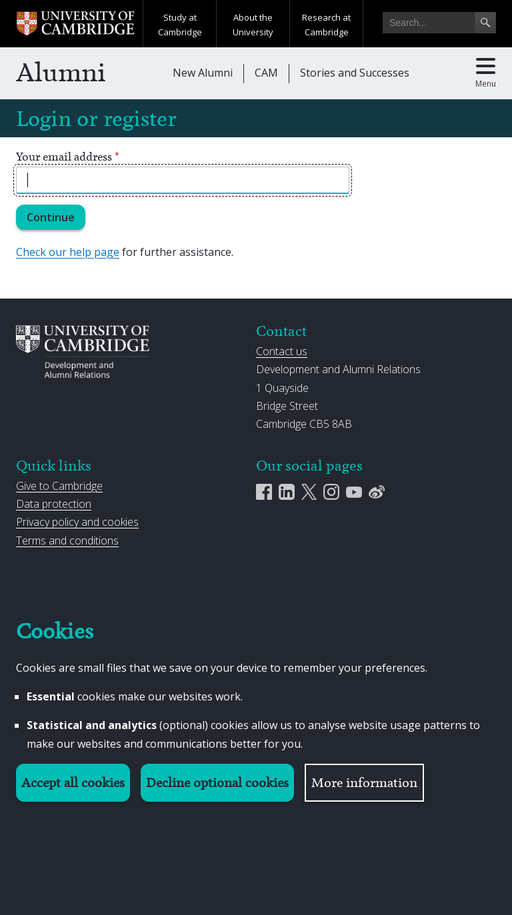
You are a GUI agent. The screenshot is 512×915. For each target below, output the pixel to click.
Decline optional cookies (217, 782)
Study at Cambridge (180, 24)
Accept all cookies (73, 782)
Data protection (53, 503)
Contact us (281, 351)
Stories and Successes (354, 72)
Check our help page (67, 252)
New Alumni (203, 72)
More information (364, 782)
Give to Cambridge (59, 485)
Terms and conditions (67, 540)
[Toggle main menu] (485, 73)
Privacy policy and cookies (77, 521)
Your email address (67, 156)
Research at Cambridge (326, 24)
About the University (253, 24)
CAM (266, 72)
